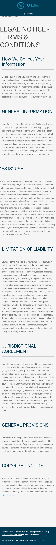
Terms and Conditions (11, 535)
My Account (28, 13)
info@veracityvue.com (34, 540)
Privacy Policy (8, 495)
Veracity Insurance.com (12, 532)
